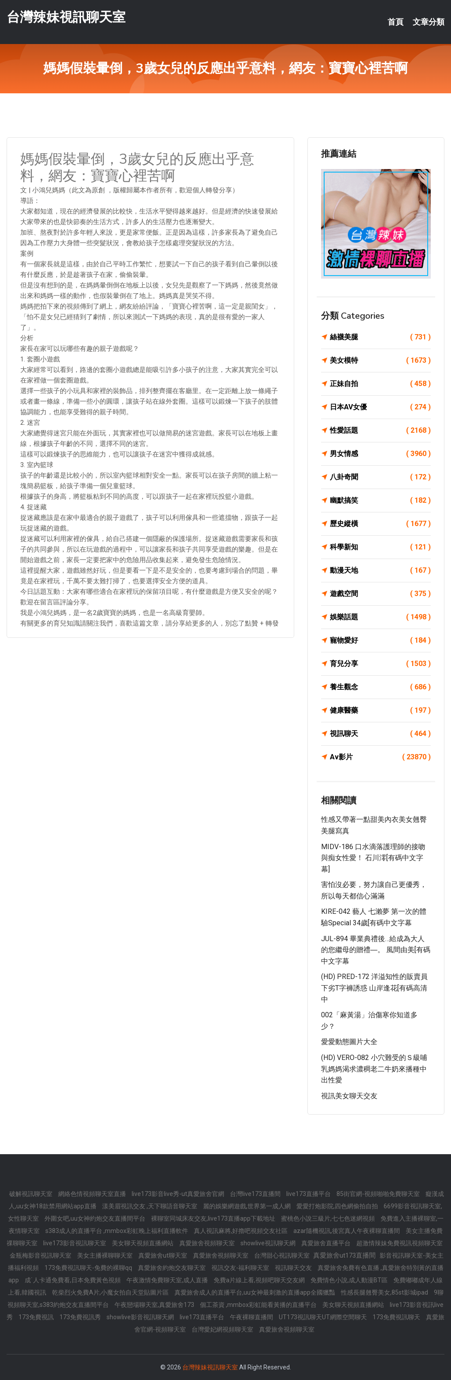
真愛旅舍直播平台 (326, 1243)
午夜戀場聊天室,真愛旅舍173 (155, 1304)
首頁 (395, 22)
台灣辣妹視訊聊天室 (66, 17)
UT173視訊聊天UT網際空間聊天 (323, 1317)
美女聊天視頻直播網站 (143, 1243)
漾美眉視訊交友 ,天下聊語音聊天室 (150, 1206)
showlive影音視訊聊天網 (141, 1317)
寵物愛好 (380, 640)
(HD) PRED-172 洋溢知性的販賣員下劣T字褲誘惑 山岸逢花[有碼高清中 (374, 987)
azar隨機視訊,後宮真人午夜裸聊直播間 (347, 1230)
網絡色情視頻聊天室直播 (92, 1193)
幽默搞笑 (380, 500)
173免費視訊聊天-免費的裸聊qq (88, 1267)
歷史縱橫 (380, 524)
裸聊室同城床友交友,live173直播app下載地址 (214, 1218)
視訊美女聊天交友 (349, 1096)
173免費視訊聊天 (397, 1317)
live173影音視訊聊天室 (75, 1243)
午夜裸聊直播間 (252, 1317)
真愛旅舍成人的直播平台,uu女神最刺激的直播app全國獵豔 (255, 1292)
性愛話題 (380, 430)
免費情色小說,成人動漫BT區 (350, 1280)
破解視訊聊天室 (31, 1193)
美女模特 (380, 360)
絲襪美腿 (380, 337)
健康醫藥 (380, 710)
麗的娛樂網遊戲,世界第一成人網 (247, 1206)
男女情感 (380, 454)
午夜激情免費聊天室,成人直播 (167, 1280)
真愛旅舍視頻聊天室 (207, 1243)
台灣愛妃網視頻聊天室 (223, 1329)
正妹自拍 (380, 384)
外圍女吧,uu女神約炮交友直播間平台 (95, 1218)
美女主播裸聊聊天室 (105, 1255)
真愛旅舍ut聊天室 (163, 1255)
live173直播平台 (309, 1193)
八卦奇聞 (380, 477)
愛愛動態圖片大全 (349, 1042)
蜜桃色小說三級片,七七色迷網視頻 (328, 1218)
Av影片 (380, 757)
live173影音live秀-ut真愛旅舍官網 (179, 1193)
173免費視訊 (36, 1317)
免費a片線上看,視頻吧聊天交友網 (260, 1280)
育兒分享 (380, 664)
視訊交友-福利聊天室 (240, 1267)
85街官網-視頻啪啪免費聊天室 (378, 1193)
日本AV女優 (380, 407)
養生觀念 (380, 687)
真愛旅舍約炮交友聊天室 (172, 1267)
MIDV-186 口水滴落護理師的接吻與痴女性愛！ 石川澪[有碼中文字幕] (373, 858)
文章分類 (428, 22)
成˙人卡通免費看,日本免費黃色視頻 (73, 1280)
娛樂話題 (380, 617)
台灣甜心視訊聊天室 (282, 1255)
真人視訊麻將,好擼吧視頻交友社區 (241, 1230)
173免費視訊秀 (80, 1317)
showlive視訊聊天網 (268, 1243)
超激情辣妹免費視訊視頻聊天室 (399, 1243)
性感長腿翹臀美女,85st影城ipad (385, 1292)
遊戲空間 (380, 594)
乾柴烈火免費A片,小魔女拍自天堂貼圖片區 (111, 1292)
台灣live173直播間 (256, 1193)
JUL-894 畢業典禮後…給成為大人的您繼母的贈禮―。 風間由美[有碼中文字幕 (375, 950)
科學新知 (380, 547)
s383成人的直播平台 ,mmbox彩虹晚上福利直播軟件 (117, 1230)
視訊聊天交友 (294, 1267)
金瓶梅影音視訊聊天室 (41, 1255)
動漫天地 (380, 570)
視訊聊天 (380, 734)
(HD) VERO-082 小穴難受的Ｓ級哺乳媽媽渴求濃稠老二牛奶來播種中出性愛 (374, 1068)
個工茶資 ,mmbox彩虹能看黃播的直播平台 (259, 1304)
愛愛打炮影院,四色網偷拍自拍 (337, 1206)
